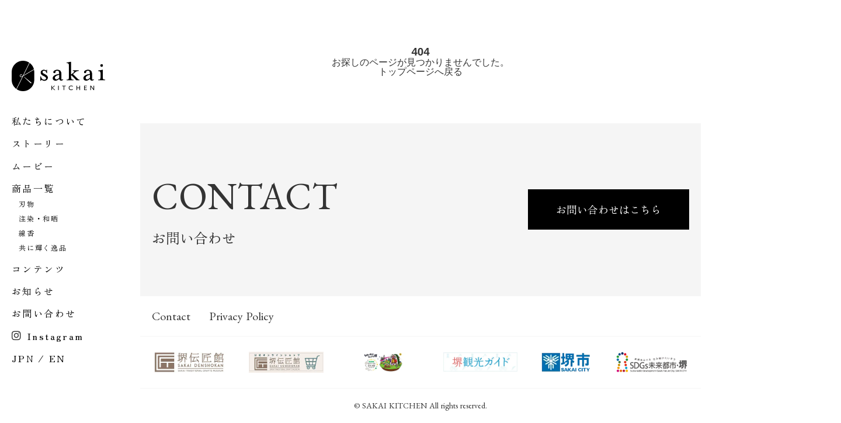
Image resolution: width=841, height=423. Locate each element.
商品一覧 (33, 188)
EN (57, 358)
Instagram (55, 336)
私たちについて (49, 121)
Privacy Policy (241, 316)
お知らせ (33, 291)
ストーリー (38, 143)
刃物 (27, 204)
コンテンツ (38, 268)
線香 (27, 233)
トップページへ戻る (420, 72)
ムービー (33, 166)
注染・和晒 (39, 218)
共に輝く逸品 (43, 247)
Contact (171, 316)
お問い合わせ (44, 313)
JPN (23, 358)
